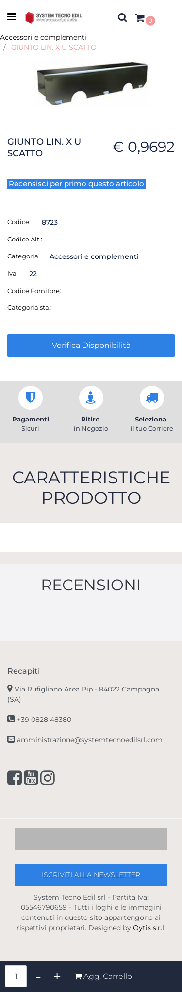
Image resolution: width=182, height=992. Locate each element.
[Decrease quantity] (38, 976)
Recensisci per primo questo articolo (76, 183)
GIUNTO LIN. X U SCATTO (54, 47)
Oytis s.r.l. (149, 927)
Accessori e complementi (43, 37)
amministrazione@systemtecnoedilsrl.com (90, 740)
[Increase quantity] (57, 976)
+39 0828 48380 (44, 719)
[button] (91, 83)
